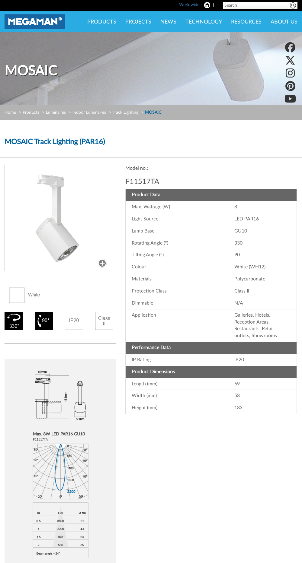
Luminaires (56, 112)
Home (10, 112)
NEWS (168, 22)
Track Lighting (125, 112)
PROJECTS (138, 22)
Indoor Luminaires (89, 112)
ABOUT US (284, 22)
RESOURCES (246, 22)
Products (31, 112)
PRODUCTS (101, 22)
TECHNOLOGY (203, 22)
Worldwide (189, 5)
